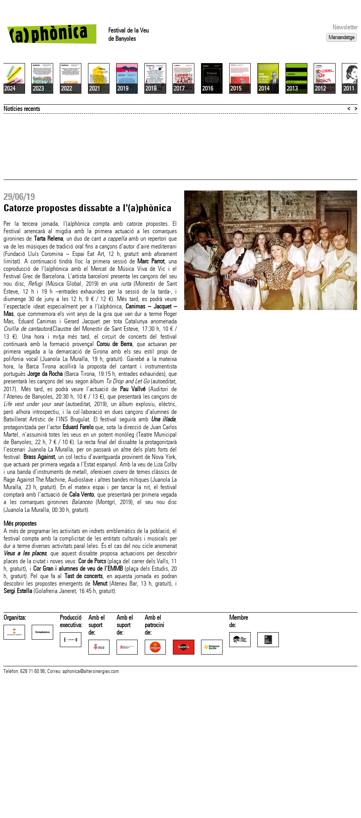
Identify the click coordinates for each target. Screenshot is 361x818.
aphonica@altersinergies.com (91, 771)
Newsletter (344, 27)
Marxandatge (341, 37)
